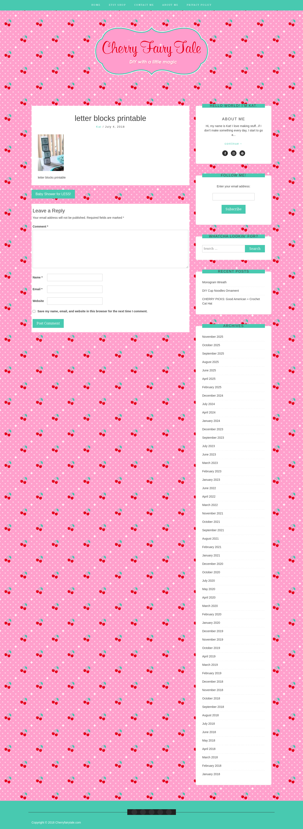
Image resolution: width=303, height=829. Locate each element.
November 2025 (212, 336)
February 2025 (211, 387)
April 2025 (208, 378)
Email (38, 289)
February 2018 (211, 765)
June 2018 (209, 732)
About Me (170, 5)
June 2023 (209, 454)
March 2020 (210, 606)
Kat (99, 126)
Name (38, 277)
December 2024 (212, 395)
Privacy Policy (199, 5)
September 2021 (213, 530)
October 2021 (211, 521)
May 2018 (208, 740)
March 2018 (210, 757)
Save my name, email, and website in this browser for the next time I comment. (92, 311)
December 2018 (212, 681)
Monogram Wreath (214, 282)
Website (38, 301)
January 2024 (211, 420)
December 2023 (212, 429)
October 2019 (211, 648)
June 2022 (209, 488)
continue (234, 143)
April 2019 (208, 656)
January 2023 (211, 479)
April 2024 (208, 412)
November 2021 (212, 513)
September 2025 (213, 353)
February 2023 (211, 471)
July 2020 (208, 580)
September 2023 (213, 437)
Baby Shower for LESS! (53, 194)
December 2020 (212, 563)
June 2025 (209, 370)
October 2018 (211, 698)
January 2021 (211, 555)
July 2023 (208, 446)
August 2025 (210, 362)
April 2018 (208, 749)
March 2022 (210, 505)
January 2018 (211, 774)
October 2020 (211, 572)
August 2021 (210, 538)
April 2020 (208, 597)
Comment (40, 226)
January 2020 (211, 622)
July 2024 (208, 404)
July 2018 (208, 723)
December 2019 (212, 631)
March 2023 (210, 463)
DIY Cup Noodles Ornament (220, 290)
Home (95, 5)
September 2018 (213, 706)
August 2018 (210, 715)
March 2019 (210, 664)
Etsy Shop (117, 5)
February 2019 (211, 673)
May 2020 (208, 589)
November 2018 (212, 690)
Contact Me (144, 5)
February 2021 (211, 547)
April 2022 (208, 496)
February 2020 (211, 614)
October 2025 (211, 345)
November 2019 (212, 639)
